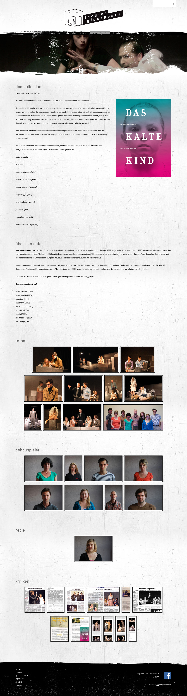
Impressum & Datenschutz (148, 673)
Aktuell (39, 33)
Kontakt (118, 33)
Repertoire (100, 33)
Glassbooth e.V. (77, 33)
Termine (54, 33)
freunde (134, 33)
